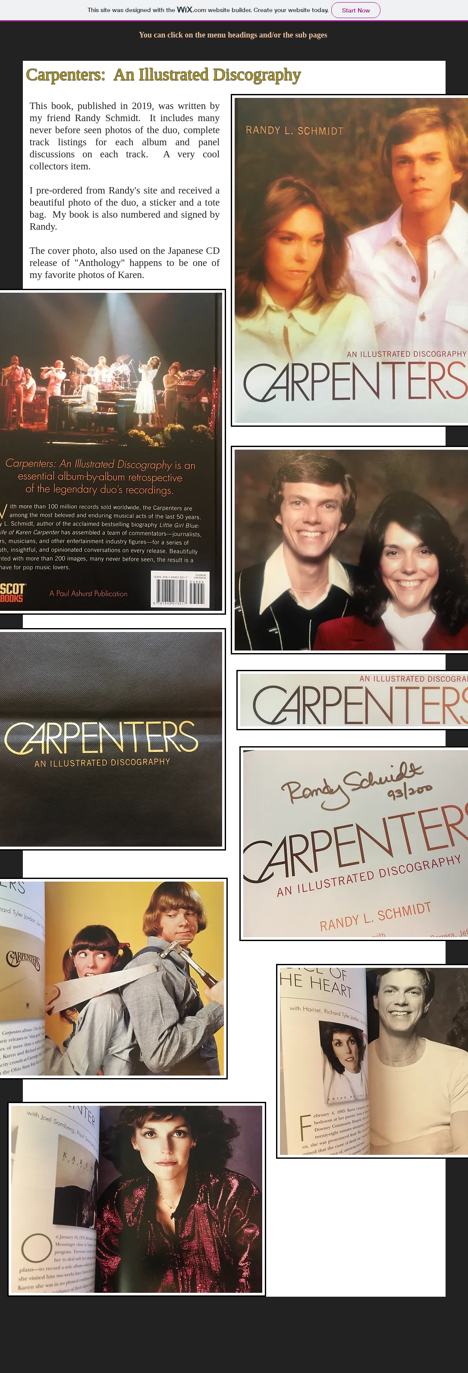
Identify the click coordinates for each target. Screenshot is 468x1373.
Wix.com (288, 1360)
